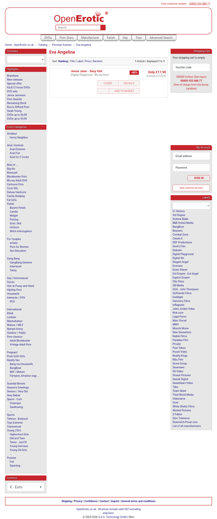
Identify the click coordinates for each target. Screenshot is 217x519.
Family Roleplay (16, 196)
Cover (108, 83)
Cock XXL (12, 188)
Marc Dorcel (180, 320)
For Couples (14, 239)
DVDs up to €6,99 (17, 114)
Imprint (115, 501)
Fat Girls (12, 199)
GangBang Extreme (21, 262)
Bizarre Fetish (18, 207)
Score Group (180, 363)
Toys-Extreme (15, 422)
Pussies (11, 457)
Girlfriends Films (182, 292)
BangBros (178, 226)
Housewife (13, 293)
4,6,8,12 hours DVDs (18, 87)
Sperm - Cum (14, 399)
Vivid (175, 402)
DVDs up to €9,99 (17, 118)
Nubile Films (180, 335)
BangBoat (15, 367)
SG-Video (178, 371)
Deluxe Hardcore (16, 192)
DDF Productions (182, 242)
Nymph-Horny (15, 328)
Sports (11, 414)
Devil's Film (179, 246)
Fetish (111, 37)
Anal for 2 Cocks (19, 157)
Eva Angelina (83, 44)
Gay (125, 37)
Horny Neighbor (19, 137)
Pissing (14, 219)
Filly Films (178, 281)
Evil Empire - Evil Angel (186, 273)
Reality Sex (13, 360)
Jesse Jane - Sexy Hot (86, 71)
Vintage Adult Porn (20, 344)
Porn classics (14, 336)
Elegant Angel (181, 261)
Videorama (179, 398)
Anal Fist (15, 153)
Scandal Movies (16, 383)
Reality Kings (180, 355)
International (14, 309)
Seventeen (179, 367)
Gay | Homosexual (17, 278)
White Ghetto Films (184, 406)
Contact (104, 501)
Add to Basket (124, 90)
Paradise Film (180, 339)
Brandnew (13, 75)
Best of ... (12, 164)
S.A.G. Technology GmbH (112, 516)
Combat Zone (180, 234)
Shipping (67, 501)
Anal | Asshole (15, 145)
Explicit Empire (181, 277)
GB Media (178, 285)
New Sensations (182, 332)
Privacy (78, 501)
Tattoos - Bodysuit (17, 418)
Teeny (13, 270)
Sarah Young (14, 110)
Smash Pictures (182, 375)
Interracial (15, 266)
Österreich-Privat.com (185, 421)
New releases (15, 79)
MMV (176, 324)
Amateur (12, 133)
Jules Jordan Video (184, 308)
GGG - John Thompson (186, 289)
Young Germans (19, 446)
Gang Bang (13, 258)
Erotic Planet (180, 269)
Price (88, 61)
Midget (14, 215)
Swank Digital (180, 378)
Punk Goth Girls (16, 356)
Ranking (63, 61)
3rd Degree (179, 214)
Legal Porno (180, 316)
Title (72, 61)
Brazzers (178, 230)
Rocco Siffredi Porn (18, 106)
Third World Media (183, 394)
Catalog (42, 44)
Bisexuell (12, 172)
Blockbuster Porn (17, 176)
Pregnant (12, 352)
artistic (14, 242)
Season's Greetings (18, 387)
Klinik (10, 313)
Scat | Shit (15, 223)
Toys (139, 37)
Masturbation (14, 321)
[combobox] (26, 59)
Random (97, 61)
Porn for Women (19, 246)
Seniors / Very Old (17, 391)
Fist (12, 461)
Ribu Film (178, 359)
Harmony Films (181, 300)
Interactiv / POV (16, 297)
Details (129, 83)
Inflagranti (178, 304)
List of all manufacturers (187, 425)
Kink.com (178, 312)
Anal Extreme (17, 149)
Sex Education (18, 250)
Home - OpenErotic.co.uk (19, 44)
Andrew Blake (180, 218)
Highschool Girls (19, 434)
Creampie (15, 403)
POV (12, 301)
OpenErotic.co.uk (86, 509)
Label (80, 61)
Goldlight (178, 296)
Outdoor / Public (16, 332)
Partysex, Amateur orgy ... (24, 375)
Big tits (11, 168)
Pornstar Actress (61, 44)
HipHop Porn (14, 289)
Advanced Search (161, 37)
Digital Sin (178, 257)
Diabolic (177, 250)
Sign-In (199, 177)
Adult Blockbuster (20, 340)
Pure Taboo (179, 347)
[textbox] (25, 59)
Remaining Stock (17, 103)
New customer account (191, 187)
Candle (14, 211)
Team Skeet (179, 390)
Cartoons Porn (15, 184)
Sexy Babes (13, 395)
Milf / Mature (17, 371)
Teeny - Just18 (18, 442)
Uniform (14, 227)
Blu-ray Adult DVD (17, 180)
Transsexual (14, 426)
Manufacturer (90, 37)
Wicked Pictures (182, 410)
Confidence (91, 501)
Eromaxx (178, 265)
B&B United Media (183, 222)
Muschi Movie (181, 328)
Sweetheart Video (183, 382)
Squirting (15, 465)
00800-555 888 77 (199, 3)
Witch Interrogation (21, 231)
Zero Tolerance (181, 418)
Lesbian (11, 317)
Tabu (175, 386)
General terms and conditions (138, 501)
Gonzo (10, 282)
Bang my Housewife (21, 364)
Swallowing (16, 407)
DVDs (48, 37)
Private (177, 343)
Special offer (14, 83)
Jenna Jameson (16, 95)
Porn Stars (66, 37)
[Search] (102, 27)
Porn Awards (14, 99)
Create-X (177, 238)
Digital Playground (183, 253)
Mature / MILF (15, 324)
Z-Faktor (177, 414)
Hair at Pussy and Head (20, 285)
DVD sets (12, 91)
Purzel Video (180, 351)
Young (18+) (14, 430)
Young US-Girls (18, 449)
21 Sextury (179, 210)
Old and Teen (17, 438)
